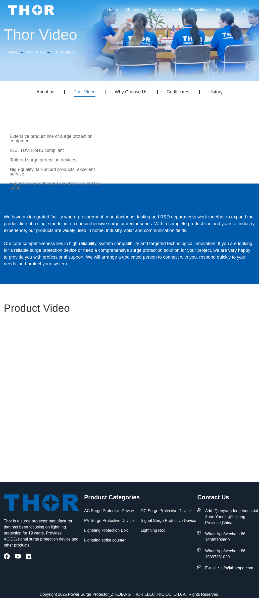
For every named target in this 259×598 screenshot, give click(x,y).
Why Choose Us (131, 91)
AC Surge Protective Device (109, 511)
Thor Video (65, 52)
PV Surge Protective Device (109, 520)
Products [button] (157, 10)
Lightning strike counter (105, 540)
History (216, 91)
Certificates (178, 91)
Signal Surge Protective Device (168, 520)
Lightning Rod (153, 530)
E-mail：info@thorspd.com (229, 568)
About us (36, 52)
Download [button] (200, 10)
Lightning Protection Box (106, 530)
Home (112, 10)
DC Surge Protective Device (166, 511)
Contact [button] (223, 10)
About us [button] (133, 10)
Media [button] (177, 10)
